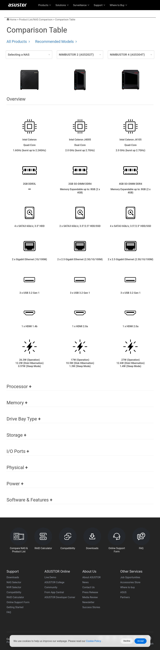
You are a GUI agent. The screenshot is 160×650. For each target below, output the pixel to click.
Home (11, 19)
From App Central (54, 592)
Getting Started (15, 607)
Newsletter (88, 602)
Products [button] (44, 5)
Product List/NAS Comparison (35, 19)
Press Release (90, 592)
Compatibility (14, 592)
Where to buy (127, 587)
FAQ (9, 612)
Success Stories (91, 607)
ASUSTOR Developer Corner (60, 597)
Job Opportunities (130, 577)
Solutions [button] (62, 5)
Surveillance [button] (81, 5)
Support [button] (100, 5)
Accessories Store (130, 582)
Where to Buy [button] (119, 5)
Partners (125, 597)
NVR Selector (14, 587)
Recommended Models (55, 41)
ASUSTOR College (54, 582)
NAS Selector (14, 582)
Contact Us (88, 587)
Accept (140, 641)
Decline (126, 641)
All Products (17, 41)
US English (137, 12)
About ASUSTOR (91, 577)
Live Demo (50, 577)
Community (51, 587)
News (85, 582)
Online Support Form (18, 602)
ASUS (123, 592)
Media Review (90, 597)
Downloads (13, 577)
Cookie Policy (94, 641)
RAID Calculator (15, 597)
